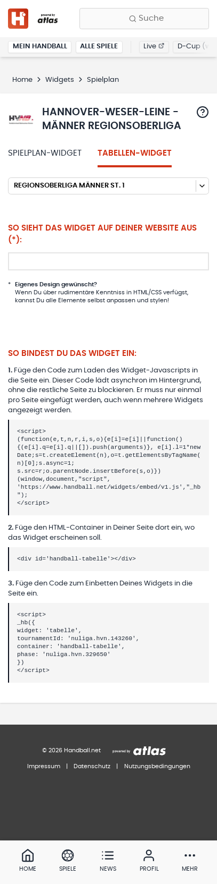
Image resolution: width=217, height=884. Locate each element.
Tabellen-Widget (135, 153)
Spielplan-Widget (45, 153)
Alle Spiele (99, 46)
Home (22, 79)
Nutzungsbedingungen (157, 766)
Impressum (43, 766)
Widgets (59, 79)
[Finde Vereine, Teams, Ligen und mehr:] (144, 18)
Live (153, 46)
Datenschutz (92, 766)
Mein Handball (40, 46)
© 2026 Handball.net (71, 750)
